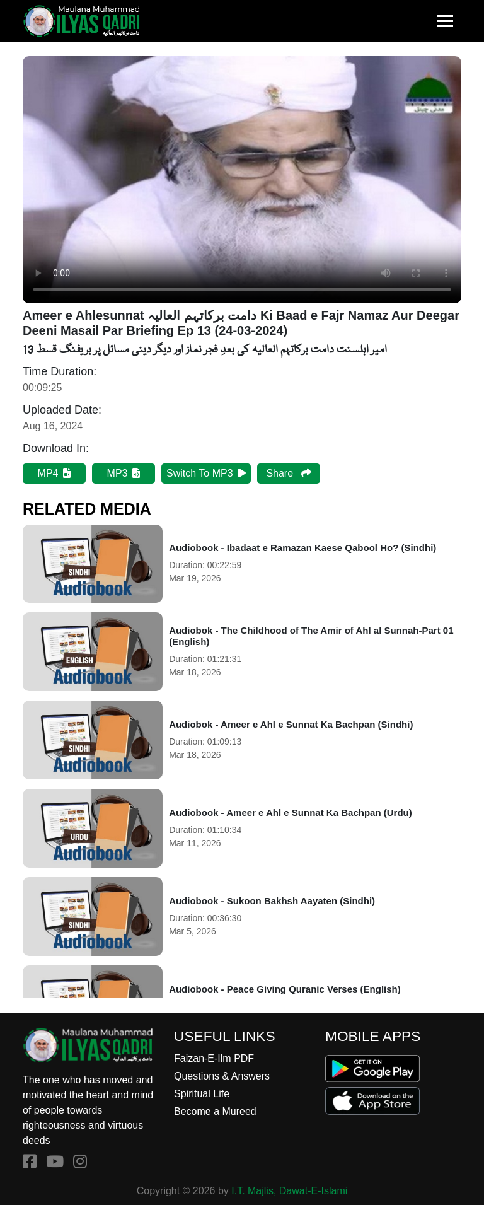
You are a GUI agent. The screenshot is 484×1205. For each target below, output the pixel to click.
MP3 (124, 473)
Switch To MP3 (206, 473)
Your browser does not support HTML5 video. (242, 179)
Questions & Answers (222, 1076)
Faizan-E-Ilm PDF (214, 1058)
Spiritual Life (201, 1093)
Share (288, 473)
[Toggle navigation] (445, 21)
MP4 (54, 473)
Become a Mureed (215, 1111)
